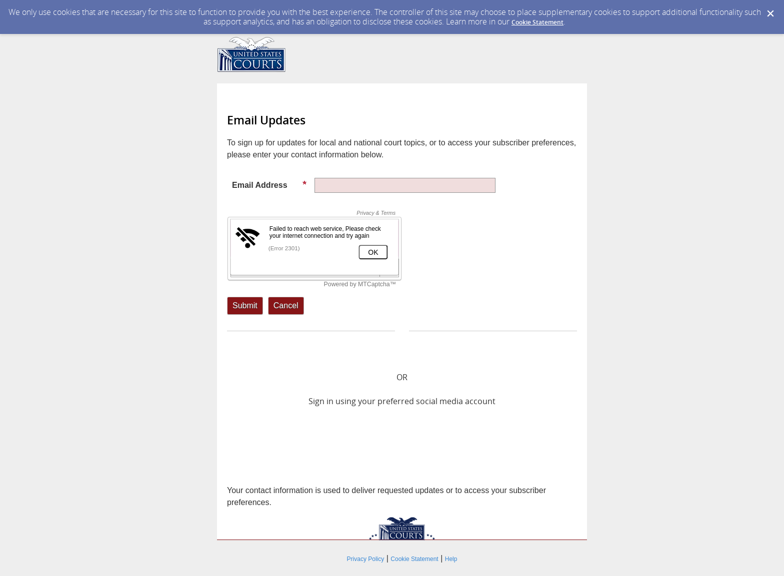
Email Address (269, 184)
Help (451, 559)
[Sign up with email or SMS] (245, 306)
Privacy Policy (365, 559)
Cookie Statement (538, 22)
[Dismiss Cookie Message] (770, 14)
